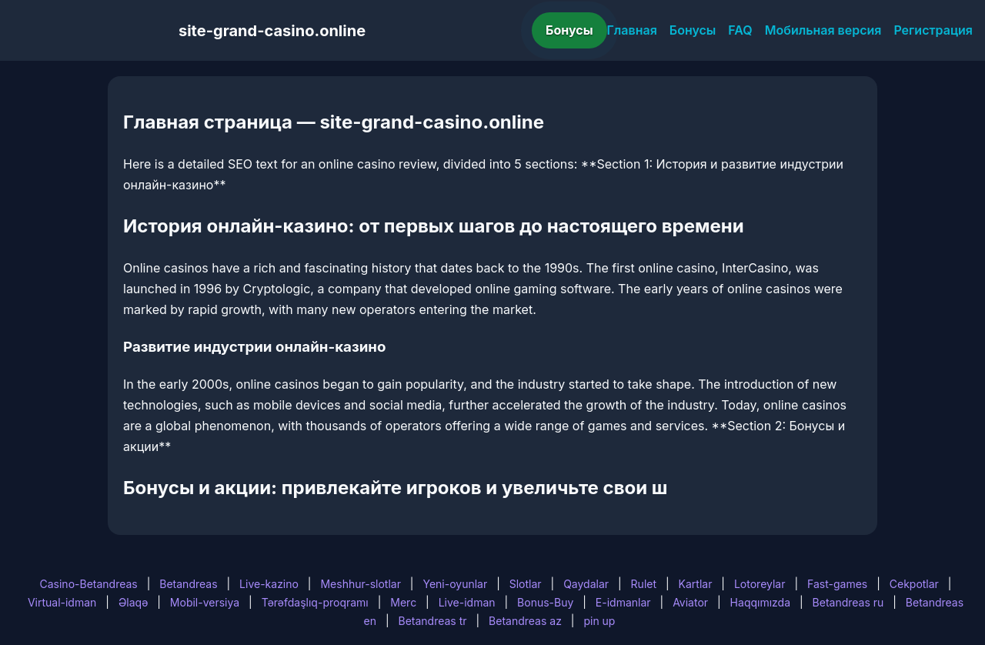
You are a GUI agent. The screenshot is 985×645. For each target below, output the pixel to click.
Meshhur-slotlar (360, 583)
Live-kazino (269, 583)
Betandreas (188, 583)
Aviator (690, 602)
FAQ (740, 30)
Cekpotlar (914, 583)
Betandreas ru (848, 602)
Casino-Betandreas (89, 583)
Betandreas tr (433, 620)
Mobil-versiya (204, 602)
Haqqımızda (760, 602)
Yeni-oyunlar (454, 583)
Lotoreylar (760, 583)
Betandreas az (525, 620)
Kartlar (696, 583)
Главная (632, 30)
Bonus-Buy (545, 602)
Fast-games (837, 583)
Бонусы (569, 30)
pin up (599, 620)
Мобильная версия (823, 30)
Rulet (643, 583)
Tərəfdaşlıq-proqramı (315, 602)
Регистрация (933, 30)
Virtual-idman (62, 602)
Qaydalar (586, 583)
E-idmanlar (623, 602)
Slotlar (525, 583)
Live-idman (467, 602)
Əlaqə (133, 602)
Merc (403, 602)
